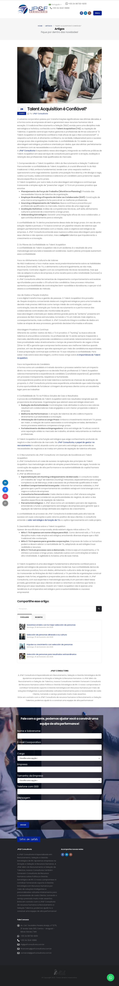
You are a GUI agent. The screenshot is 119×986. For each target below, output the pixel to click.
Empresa (22, 764)
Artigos (48, 26)
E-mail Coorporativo (29, 742)
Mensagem (23, 797)
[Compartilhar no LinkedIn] (5, 482)
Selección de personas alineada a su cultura (47, 634)
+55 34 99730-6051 (29, 936)
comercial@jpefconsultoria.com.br (36, 953)
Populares (25, 617)
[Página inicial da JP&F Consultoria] (32, 9)
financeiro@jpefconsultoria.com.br (36, 948)
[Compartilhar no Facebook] (5, 489)
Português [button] (55, 4)
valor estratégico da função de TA (44, 520)
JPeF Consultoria (27, 150)
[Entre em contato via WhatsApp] (110, 977)
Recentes (40, 617)
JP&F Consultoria (40, 113)
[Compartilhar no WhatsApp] (5, 504)
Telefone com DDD (28, 786)
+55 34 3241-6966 (29, 940)
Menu (97, 13)
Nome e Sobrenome (28, 731)
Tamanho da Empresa (30, 775)
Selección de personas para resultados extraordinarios (51, 654)
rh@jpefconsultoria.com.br (32, 944)
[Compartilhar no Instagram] (5, 497)
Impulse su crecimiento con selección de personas (50, 644)
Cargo (21, 753)
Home (40, 26)
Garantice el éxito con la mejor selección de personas (51, 625)
